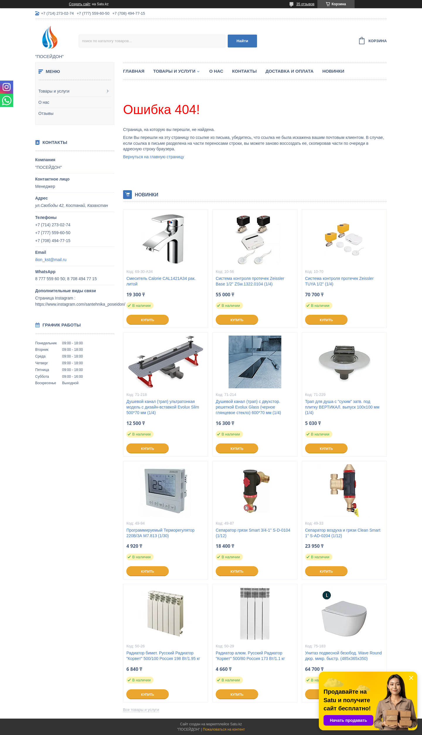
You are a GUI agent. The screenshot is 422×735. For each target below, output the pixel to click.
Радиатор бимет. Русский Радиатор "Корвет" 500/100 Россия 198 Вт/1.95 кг (163, 656)
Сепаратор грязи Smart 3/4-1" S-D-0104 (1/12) (253, 533)
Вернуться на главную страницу (153, 156)
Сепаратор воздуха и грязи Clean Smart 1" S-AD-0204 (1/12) (342, 533)
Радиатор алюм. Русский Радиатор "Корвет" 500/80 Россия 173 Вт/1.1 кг (250, 656)
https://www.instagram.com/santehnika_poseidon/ (80, 304)
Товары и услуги (53, 91)
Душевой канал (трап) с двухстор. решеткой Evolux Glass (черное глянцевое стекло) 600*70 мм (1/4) (248, 407)
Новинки (333, 71)
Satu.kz (236, 724)
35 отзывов (305, 4)
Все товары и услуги (141, 709)
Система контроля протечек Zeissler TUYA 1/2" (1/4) (339, 281)
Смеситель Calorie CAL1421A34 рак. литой (160, 281)
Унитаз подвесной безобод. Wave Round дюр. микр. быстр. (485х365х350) (343, 656)
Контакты (244, 71)
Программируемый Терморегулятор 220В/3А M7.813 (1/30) (160, 533)
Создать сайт (80, 4)
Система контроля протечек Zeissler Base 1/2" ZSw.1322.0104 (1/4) (250, 281)
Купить (147, 320)
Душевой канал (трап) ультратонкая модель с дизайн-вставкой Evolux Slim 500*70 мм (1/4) (162, 407)
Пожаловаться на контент (224, 729)
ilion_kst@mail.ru (51, 259)
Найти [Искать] (242, 41)
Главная (133, 71)
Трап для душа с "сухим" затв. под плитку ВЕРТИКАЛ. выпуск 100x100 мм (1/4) (342, 407)
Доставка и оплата (290, 71)
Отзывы (45, 113)
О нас (43, 102)
